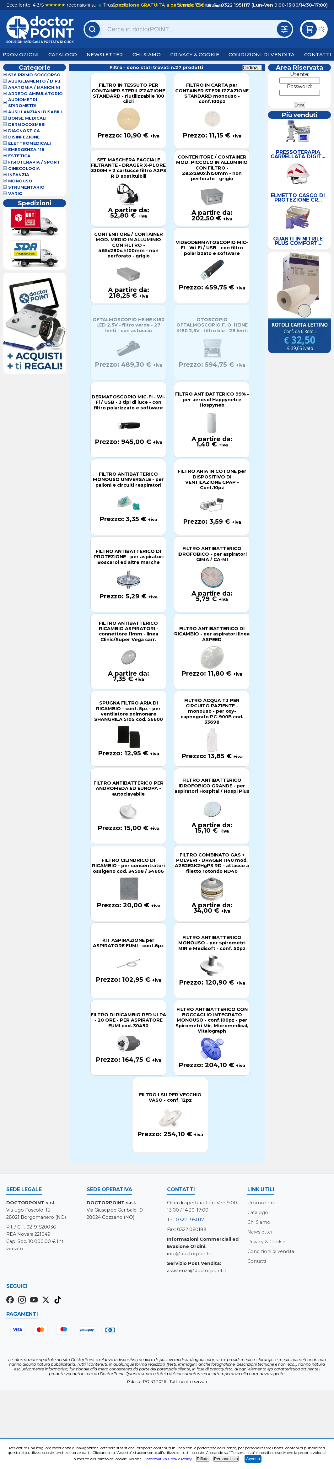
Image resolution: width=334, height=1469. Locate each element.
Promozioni (21, 54)
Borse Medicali (27, 118)
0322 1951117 (190, 1220)
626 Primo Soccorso (34, 75)
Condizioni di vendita (262, 54)
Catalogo (62, 54)
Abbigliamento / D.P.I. (35, 81)
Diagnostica (24, 130)
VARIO (15, 193)
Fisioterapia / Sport (34, 162)
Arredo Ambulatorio (35, 93)
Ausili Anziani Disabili (35, 112)
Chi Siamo (146, 54)
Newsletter (105, 54)
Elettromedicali (29, 143)
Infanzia (18, 174)
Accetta (253, 1458)
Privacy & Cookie (194, 54)
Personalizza (226, 1458)
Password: (299, 86)
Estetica (19, 156)
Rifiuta (203, 1458)
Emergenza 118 (26, 149)
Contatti (317, 54)
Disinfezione (24, 137)
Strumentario (26, 187)
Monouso (20, 181)
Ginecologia (24, 168)
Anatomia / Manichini (34, 87)
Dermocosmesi (27, 124)
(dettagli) (213, 5)
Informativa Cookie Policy (168, 1458)
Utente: (299, 74)
